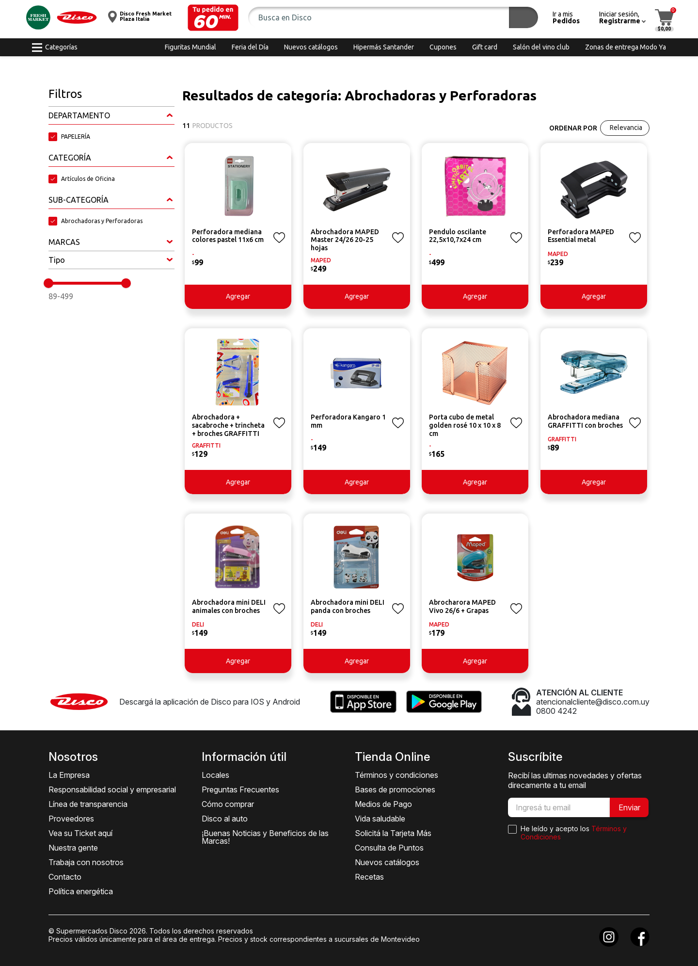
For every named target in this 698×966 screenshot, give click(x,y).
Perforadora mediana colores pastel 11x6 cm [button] (228, 236)
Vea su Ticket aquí (80, 833)
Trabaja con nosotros (86, 862)
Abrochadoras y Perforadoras (102, 221)
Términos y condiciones (396, 775)
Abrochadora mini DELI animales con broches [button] (229, 606)
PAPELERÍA (75, 136)
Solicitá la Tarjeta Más (393, 833)
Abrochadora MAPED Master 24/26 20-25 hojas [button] (345, 240)
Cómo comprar (228, 804)
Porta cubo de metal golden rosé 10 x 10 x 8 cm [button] (465, 425)
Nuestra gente (73, 848)
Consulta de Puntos (389, 848)
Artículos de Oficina (88, 179)
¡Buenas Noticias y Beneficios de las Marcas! (265, 837)
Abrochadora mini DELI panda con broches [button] (347, 606)
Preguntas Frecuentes (240, 789)
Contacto (64, 877)
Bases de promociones (395, 789)
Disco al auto (225, 818)
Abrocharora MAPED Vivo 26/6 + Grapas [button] (462, 606)
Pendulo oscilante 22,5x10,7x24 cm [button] (457, 236)
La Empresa (69, 775)
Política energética (80, 891)
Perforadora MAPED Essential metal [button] (581, 236)
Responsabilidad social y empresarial (112, 789)
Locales (215, 775)
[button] (213, 17)
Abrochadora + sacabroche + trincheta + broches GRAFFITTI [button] (228, 425)
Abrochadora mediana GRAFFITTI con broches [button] (585, 421)
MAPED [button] (321, 260)
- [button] (193, 254)
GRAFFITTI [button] (206, 445)
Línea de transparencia (87, 804)
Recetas (369, 877)
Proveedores (71, 818)
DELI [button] (198, 624)
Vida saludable (380, 818)
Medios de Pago (383, 804)
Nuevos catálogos (387, 862)
